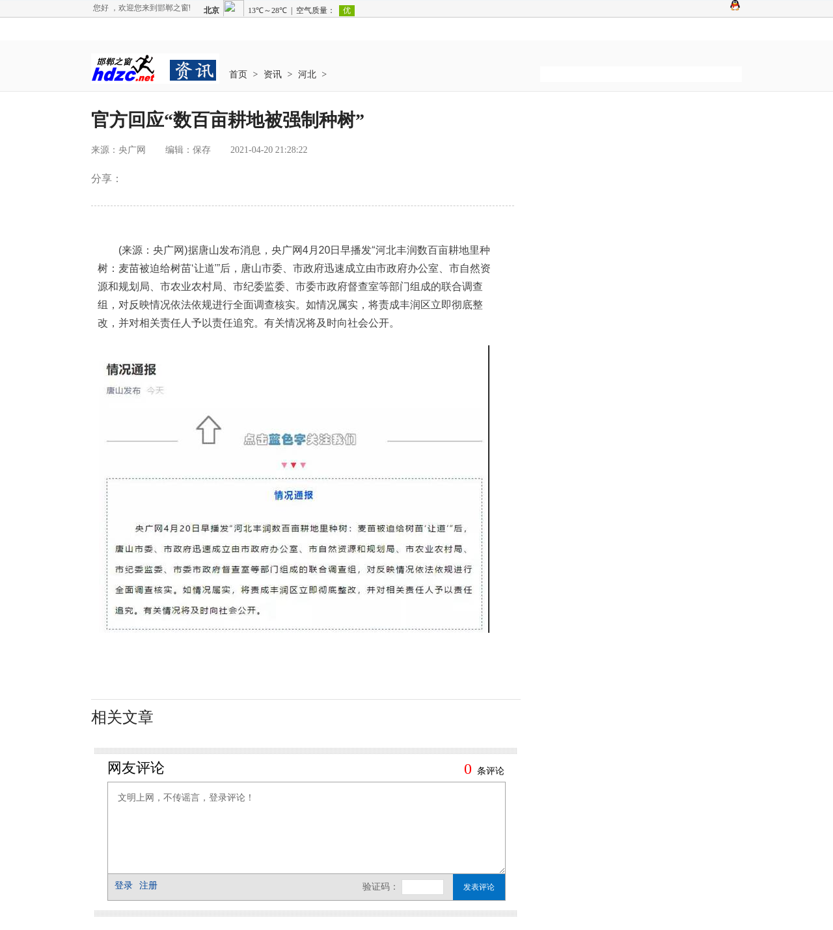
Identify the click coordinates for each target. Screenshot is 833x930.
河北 (307, 74)
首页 (238, 74)
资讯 (273, 74)
